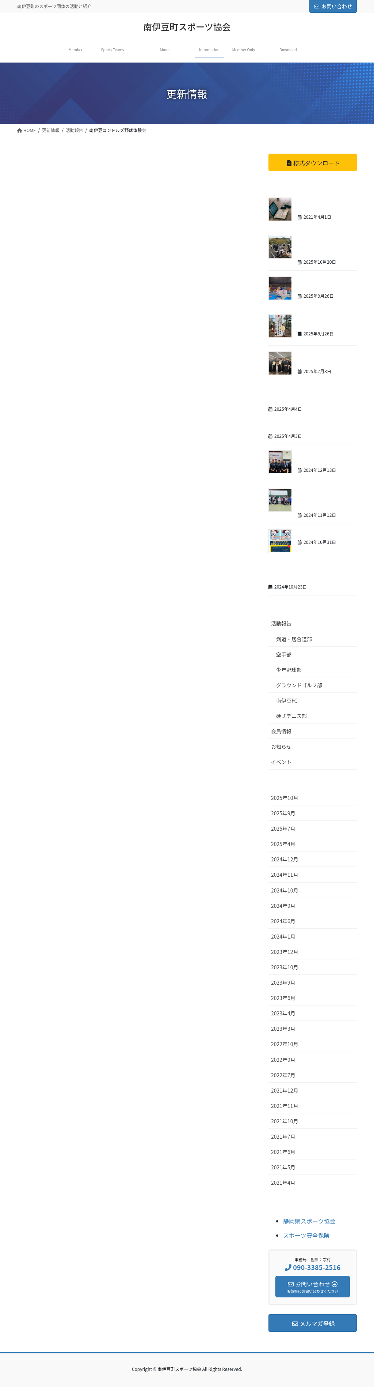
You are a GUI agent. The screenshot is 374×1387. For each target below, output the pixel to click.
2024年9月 (283, 905)
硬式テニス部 (291, 715)
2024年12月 (284, 859)
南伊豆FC (286, 700)
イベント (281, 762)
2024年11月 (284, 874)
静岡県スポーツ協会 (309, 1221)
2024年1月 (283, 936)
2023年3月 (283, 1028)
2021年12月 (284, 1090)
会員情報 (281, 731)
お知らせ (281, 746)
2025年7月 (283, 828)
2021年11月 (284, 1105)
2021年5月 (283, 1167)
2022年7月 (283, 1075)
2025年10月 (284, 797)
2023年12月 (284, 951)
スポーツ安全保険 (306, 1235)
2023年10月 (284, 967)
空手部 (283, 654)
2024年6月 (283, 921)
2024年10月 (284, 890)
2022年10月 (284, 1044)
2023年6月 (283, 997)
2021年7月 (283, 1136)
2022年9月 (283, 1059)
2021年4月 (283, 1182)
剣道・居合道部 (294, 639)
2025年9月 (283, 813)
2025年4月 (283, 843)
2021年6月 (283, 1151)
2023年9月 (283, 982)
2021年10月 (284, 1121)
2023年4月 (283, 1013)
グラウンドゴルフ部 (299, 685)
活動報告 (281, 623)
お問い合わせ (333, 6)
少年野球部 (289, 669)
